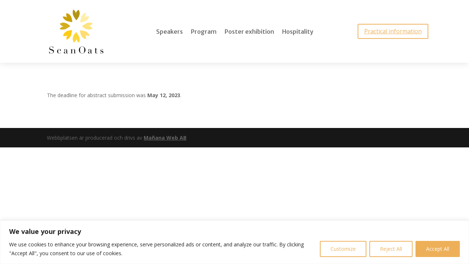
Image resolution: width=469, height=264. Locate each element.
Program (204, 32)
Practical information (393, 31)
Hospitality (297, 32)
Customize (343, 248)
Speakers (169, 32)
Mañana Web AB (165, 137)
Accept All (437, 248)
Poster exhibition (249, 32)
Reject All (391, 248)
